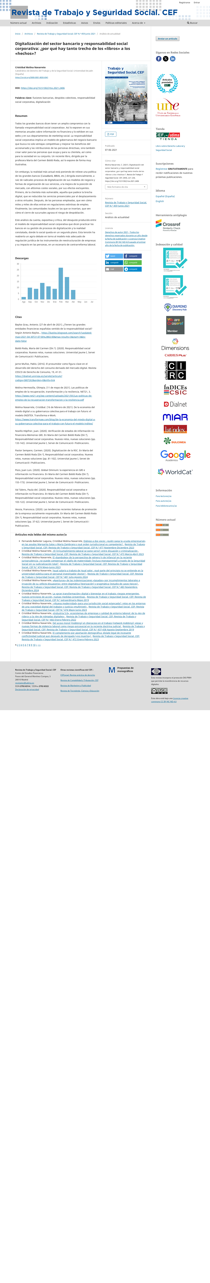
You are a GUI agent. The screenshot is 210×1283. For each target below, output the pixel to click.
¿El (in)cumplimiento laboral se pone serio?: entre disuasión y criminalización (95, 550)
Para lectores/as (163, 496)
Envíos (96, 22)
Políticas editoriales (116, 22)
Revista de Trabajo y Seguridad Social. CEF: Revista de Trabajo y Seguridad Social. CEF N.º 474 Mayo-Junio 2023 (83, 608)
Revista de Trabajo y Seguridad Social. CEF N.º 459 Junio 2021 (66, 33)
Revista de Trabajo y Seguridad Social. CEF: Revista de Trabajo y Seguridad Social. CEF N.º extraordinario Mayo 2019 (84, 598)
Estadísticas (69, 22)
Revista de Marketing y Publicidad (75, 685)
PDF (112, 134)
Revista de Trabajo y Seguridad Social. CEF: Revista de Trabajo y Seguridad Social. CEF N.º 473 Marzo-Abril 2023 (83, 554)
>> (39, 644)
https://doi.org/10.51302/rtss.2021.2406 (43, 88)
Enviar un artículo (167, 38)
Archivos (36, 22)
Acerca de (137, 22)
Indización (52, 22)
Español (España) (165, 196)
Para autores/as (163, 500)
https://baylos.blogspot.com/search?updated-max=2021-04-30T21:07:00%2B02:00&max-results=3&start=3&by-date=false (53, 336)
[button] (114, 256)
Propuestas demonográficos (125, 669)
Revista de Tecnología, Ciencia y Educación (79, 690)
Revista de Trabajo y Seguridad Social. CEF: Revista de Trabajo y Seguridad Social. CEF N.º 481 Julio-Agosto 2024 (82, 575)
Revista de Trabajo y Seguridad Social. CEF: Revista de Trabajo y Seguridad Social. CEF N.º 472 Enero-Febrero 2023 (81, 638)
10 (34, 644)
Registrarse (184, 2)
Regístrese (161, 168)
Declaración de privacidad (27, 689)
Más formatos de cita (117, 186)
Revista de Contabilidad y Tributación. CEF (79, 680)
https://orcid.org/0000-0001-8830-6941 (31, 77)
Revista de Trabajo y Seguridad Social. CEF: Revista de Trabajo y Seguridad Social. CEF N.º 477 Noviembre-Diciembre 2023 (83, 546)
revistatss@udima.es (24, 683)
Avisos (84, 22)
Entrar (197, 2)
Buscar (192, 22)
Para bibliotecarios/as (166, 505)
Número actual (18, 22)
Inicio (17, 33)
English (160, 201)
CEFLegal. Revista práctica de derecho (77, 675)
